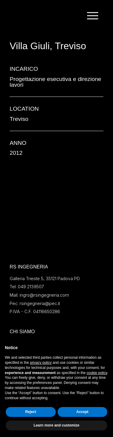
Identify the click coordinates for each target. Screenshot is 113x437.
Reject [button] (30, 412)
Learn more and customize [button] (56, 425)
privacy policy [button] (41, 363)
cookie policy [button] (96, 373)
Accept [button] (82, 412)
